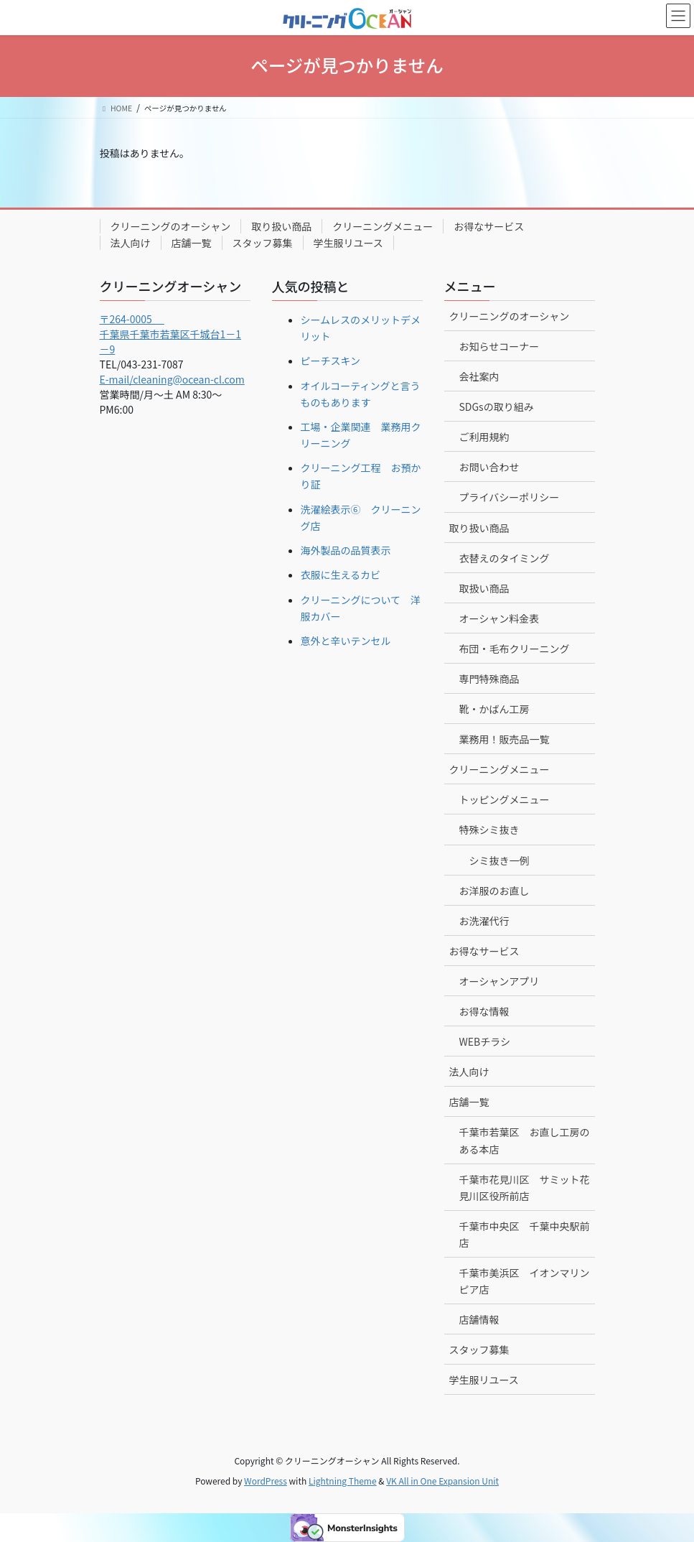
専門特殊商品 (489, 679)
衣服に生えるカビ (341, 574)
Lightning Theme (343, 1480)
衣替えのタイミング (504, 558)
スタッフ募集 (263, 243)
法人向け (131, 243)
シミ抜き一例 (499, 860)
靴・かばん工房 (494, 709)
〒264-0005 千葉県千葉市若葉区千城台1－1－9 (171, 334)
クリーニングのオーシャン (171, 226)
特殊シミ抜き (489, 829)
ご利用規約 (484, 436)
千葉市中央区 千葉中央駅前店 (524, 1234)
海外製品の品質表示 (346, 550)
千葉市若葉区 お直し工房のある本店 (524, 1140)
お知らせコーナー (499, 346)
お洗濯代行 (484, 921)
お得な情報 (484, 1011)
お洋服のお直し (494, 890)
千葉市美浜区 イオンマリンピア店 (524, 1280)
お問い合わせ (489, 467)
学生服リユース (348, 243)
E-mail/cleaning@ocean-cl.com (172, 379)
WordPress (265, 1480)
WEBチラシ (484, 1041)
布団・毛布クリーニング (514, 648)
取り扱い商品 (281, 226)
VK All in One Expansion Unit (442, 1480)
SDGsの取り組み (496, 406)
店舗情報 (479, 1319)
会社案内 (479, 376)
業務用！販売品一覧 (504, 739)
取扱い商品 (484, 588)
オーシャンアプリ (499, 981)
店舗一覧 (192, 243)
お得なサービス (489, 226)
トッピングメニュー (504, 799)
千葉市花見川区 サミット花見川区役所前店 (524, 1187)
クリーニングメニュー (382, 226)
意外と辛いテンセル (346, 640)
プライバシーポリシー (509, 497)
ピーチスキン (331, 360)
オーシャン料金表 (499, 618)
